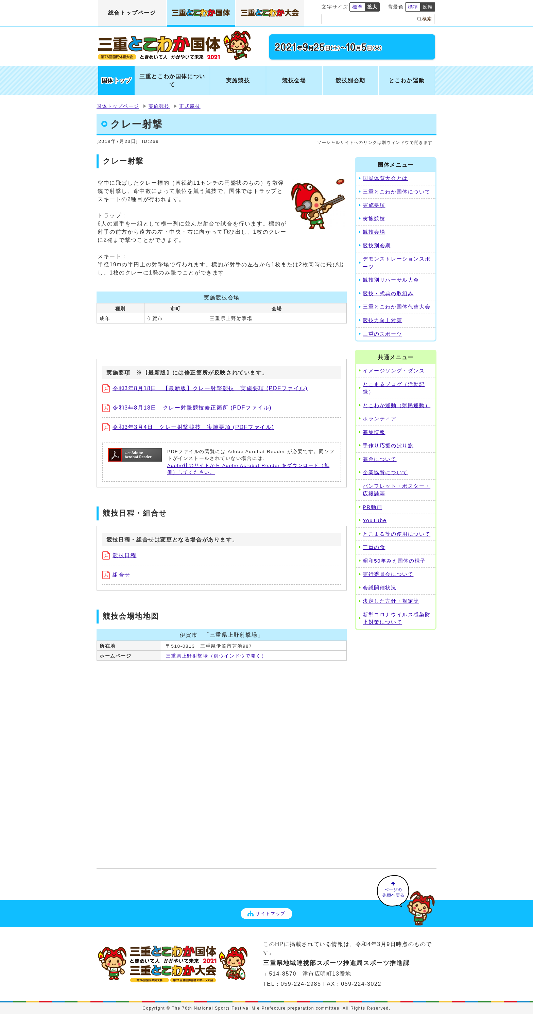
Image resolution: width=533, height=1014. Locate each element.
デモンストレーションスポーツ (396, 262)
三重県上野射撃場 (216, 656)
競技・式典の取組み (388, 293)
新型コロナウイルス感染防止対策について (396, 618)
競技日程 (119, 555)
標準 (357, 7)
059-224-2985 (301, 984)
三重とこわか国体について (396, 192)
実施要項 (374, 205)
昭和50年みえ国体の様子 (394, 561)
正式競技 (189, 106)
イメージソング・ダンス (394, 370)
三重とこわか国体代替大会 (396, 307)
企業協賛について (385, 472)
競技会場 (374, 232)
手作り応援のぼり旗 (388, 445)
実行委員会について (388, 574)
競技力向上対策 (382, 320)
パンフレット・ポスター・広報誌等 (396, 490)
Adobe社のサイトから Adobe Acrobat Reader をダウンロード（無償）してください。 (248, 469)
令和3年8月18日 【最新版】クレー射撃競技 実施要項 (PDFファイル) (205, 388)
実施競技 (159, 106)
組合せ (116, 575)
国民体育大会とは (385, 178)
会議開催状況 (380, 588)
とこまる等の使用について (396, 534)
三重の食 (374, 547)
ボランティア (380, 418)
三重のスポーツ (382, 334)
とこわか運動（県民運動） (396, 405)
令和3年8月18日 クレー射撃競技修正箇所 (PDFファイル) (187, 408)
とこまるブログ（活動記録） (394, 388)
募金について (380, 459)
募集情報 (374, 432)
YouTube (374, 520)
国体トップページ (118, 106)
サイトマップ (266, 913)
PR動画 (372, 507)
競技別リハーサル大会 (391, 280)
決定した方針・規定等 (391, 601)
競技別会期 (377, 245)
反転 (428, 7)
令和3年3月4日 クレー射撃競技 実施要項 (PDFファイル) (188, 427)
